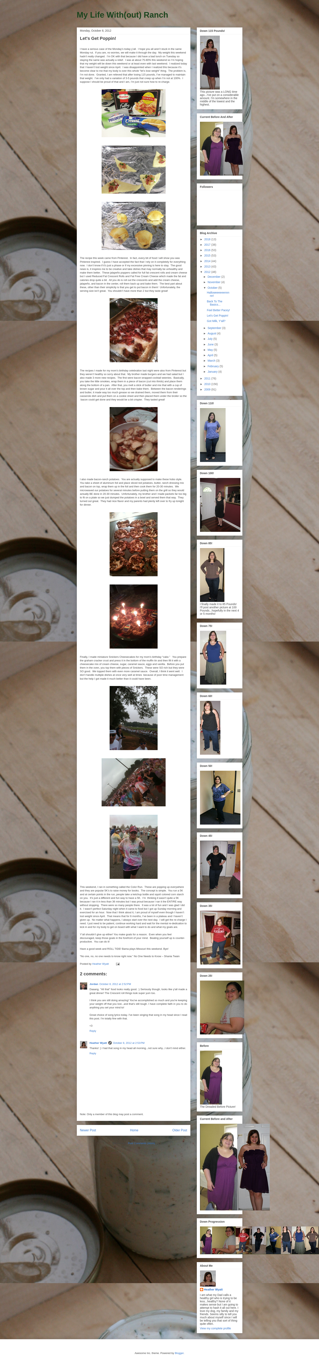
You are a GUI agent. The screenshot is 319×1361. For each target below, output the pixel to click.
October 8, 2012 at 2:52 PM (115, 984)
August (212, 333)
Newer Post (88, 1130)
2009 (207, 389)
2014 (207, 261)
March (212, 360)
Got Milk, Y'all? (216, 321)
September (215, 328)
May (211, 349)
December (214, 276)
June (211, 344)
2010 (207, 384)
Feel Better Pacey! (218, 310)
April (211, 355)
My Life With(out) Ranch (122, 14)
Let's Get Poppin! (217, 315)
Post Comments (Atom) (141, 1143)
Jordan (94, 984)
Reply (93, 1030)
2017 (207, 244)
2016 (207, 250)
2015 (207, 255)
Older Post (179, 1130)
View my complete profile (215, 1328)
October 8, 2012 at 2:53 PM (129, 1042)
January (213, 371)
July (210, 338)
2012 (207, 272)
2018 (207, 239)
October (213, 287)
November (214, 282)
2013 (207, 266)
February (214, 366)
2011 (207, 378)
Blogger (179, 1353)
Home (134, 1130)
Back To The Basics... (214, 303)
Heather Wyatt (98, 1042)
